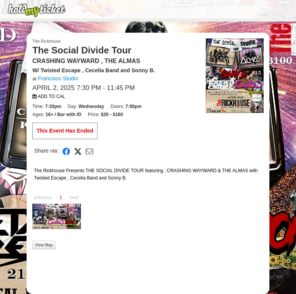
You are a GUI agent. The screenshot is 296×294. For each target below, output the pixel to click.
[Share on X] (78, 151)
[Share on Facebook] (66, 151)
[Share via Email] (89, 151)
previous (43, 197)
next (74, 197)
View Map (44, 245)
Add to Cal (48, 96)
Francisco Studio (58, 78)
